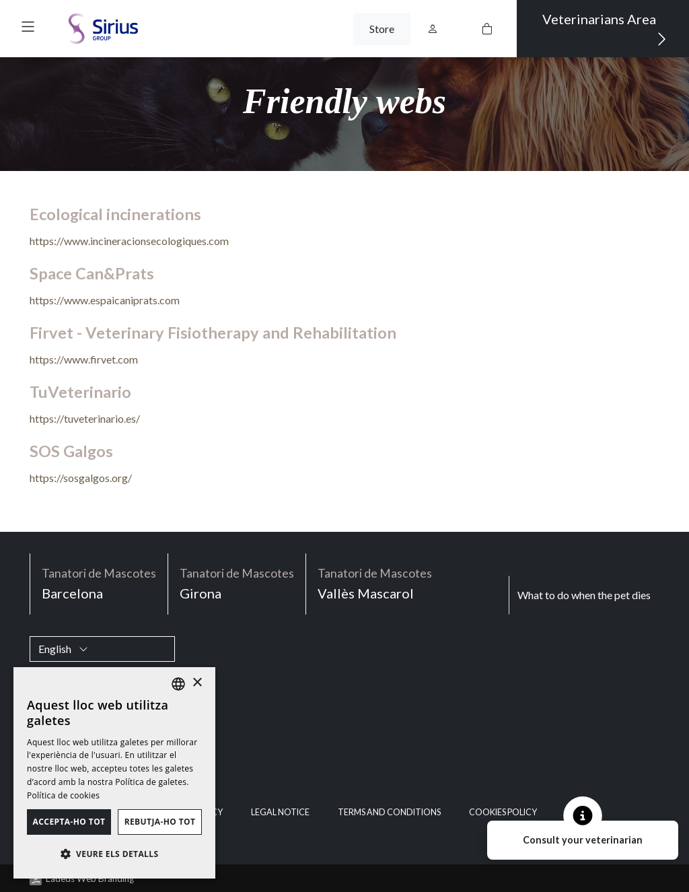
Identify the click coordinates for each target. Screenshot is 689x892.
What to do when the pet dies (584, 594)
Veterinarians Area (604, 29)
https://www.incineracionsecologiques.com (129, 240)
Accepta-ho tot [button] (69, 821)
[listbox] (178, 684)
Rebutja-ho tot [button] (160, 821)
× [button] (197, 683)
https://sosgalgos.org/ (81, 477)
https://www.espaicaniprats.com (105, 300)
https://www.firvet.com (84, 359)
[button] (28, 26)
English (63, 648)
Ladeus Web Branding (90, 878)
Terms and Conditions (389, 812)
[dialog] (114, 773)
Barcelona (99, 583)
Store (381, 28)
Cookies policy (503, 812)
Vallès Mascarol (375, 583)
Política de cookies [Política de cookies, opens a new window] (63, 795)
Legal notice (280, 812)
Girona (237, 583)
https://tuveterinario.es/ (85, 418)
